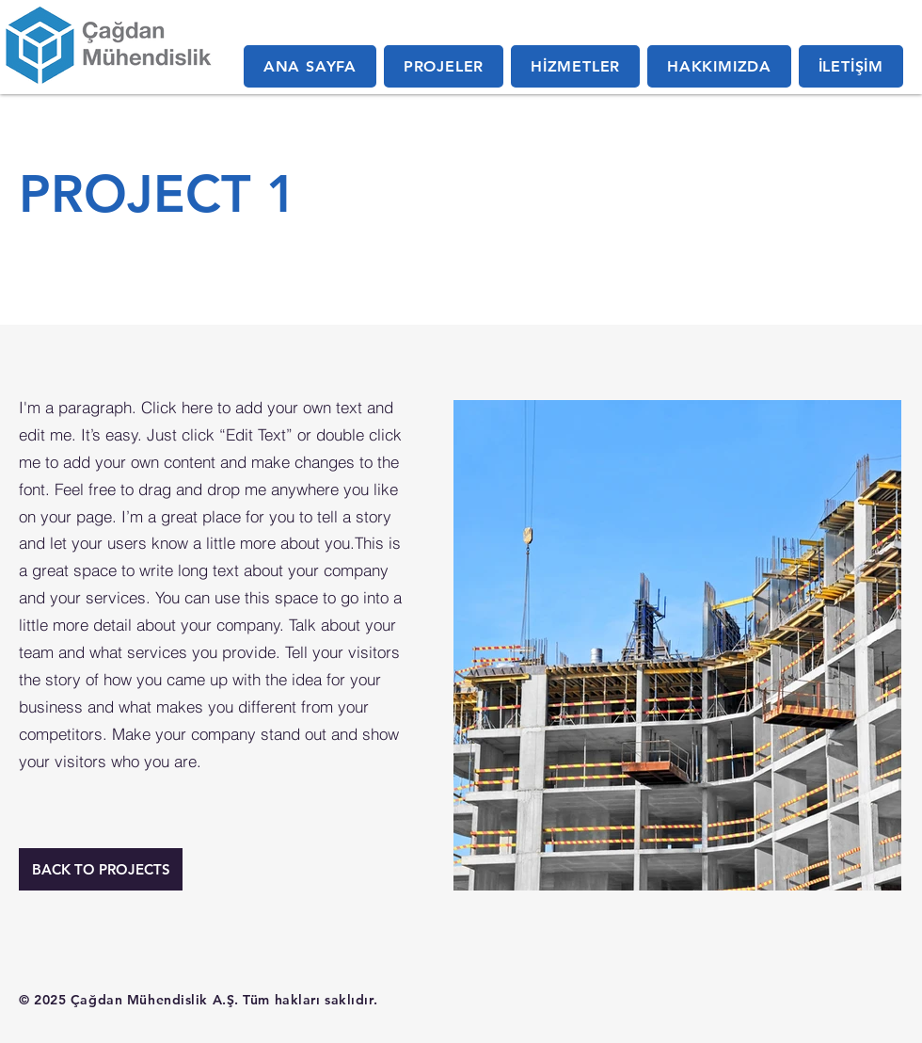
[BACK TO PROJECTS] (101, 869)
